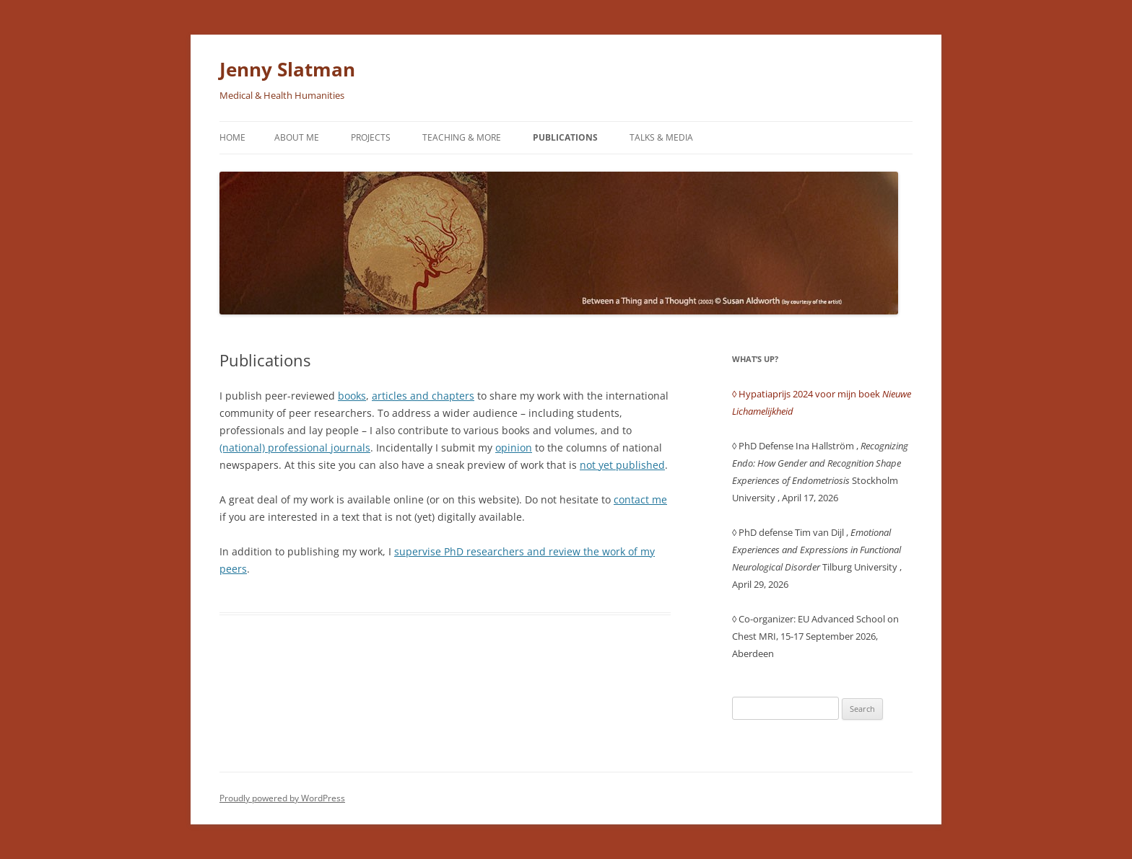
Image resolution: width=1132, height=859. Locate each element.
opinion (513, 447)
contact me (640, 499)
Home (232, 137)
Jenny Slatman (287, 69)
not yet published (622, 465)
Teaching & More (461, 137)
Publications (565, 137)
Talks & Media (661, 137)
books (352, 395)
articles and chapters (423, 395)
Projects (371, 137)
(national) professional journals (294, 447)
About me (296, 137)
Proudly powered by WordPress (282, 798)
